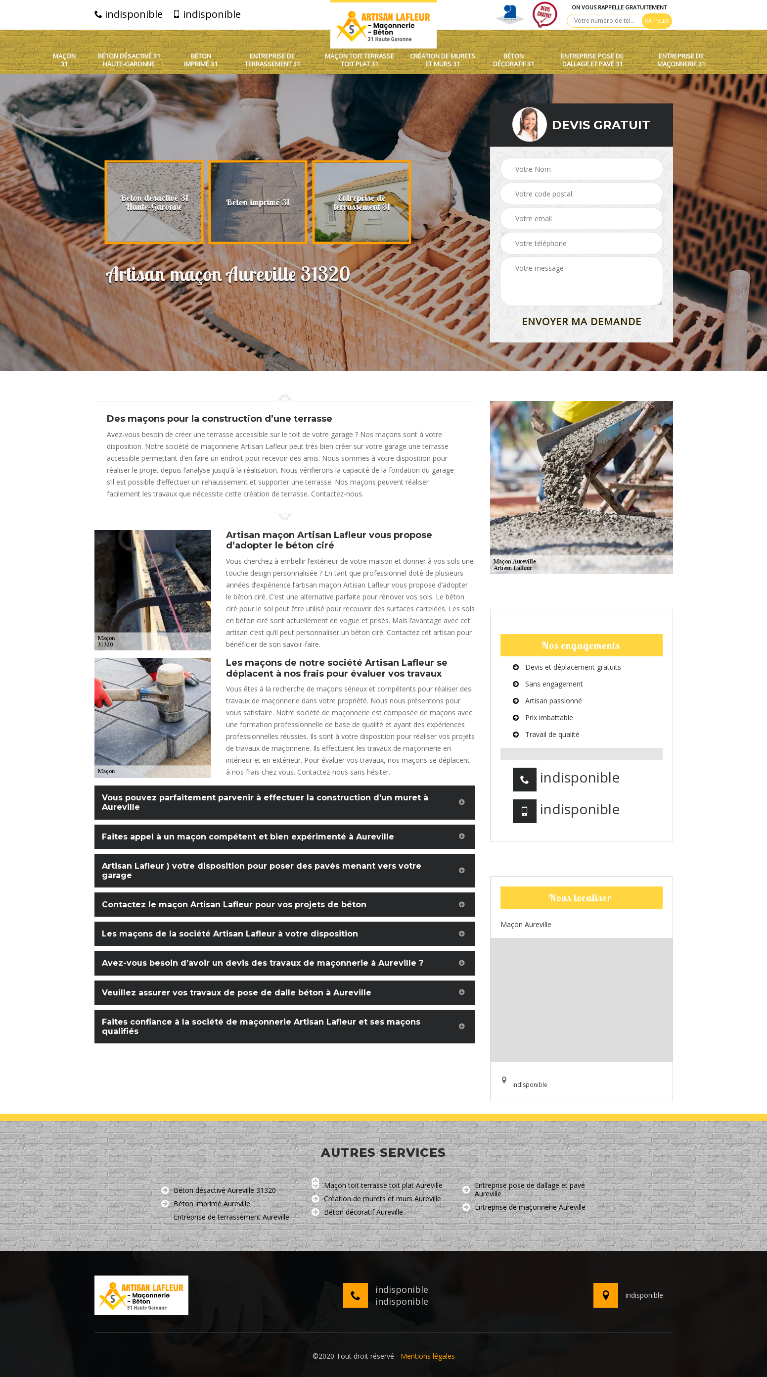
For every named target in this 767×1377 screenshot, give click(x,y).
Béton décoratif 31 (513, 60)
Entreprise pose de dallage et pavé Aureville (523, 1189)
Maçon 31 (64, 60)
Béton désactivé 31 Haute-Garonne (129, 60)
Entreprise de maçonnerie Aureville (524, 1207)
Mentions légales (428, 1356)
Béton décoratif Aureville (357, 1212)
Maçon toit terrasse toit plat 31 (359, 60)
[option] (156, 202)
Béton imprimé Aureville (205, 1204)
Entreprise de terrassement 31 (272, 60)
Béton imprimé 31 (201, 60)
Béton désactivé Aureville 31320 (218, 1190)
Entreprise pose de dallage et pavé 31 (592, 60)
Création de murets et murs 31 (442, 60)
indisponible (128, 14)
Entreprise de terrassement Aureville (225, 1217)
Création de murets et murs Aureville (376, 1199)
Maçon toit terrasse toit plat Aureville (377, 1185)
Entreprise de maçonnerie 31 (681, 60)
